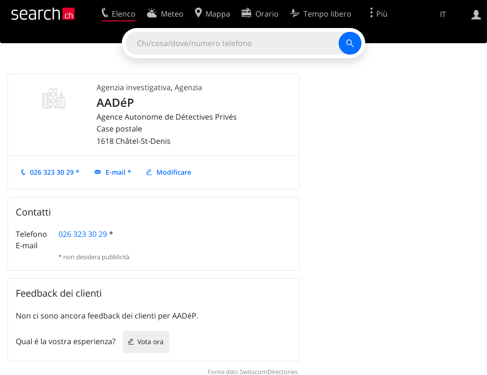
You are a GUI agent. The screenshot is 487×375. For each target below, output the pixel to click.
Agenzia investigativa (134, 87)
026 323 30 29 (82, 234)
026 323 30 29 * (54, 172)
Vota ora (150, 341)
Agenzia (188, 87)
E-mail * (118, 172)
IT (443, 14)
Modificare (173, 172)
